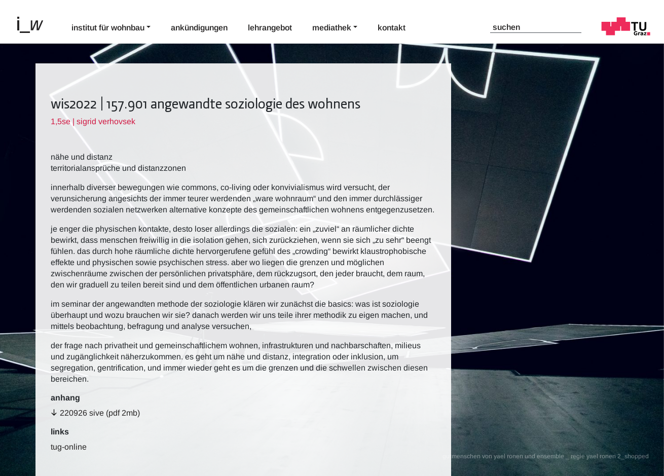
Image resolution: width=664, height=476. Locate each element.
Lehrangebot (270, 27)
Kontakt (391, 27)
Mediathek (331, 27)
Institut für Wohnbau (107, 27)
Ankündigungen (199, 27)
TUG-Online (69, 447)
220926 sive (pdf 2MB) (100, 413)
